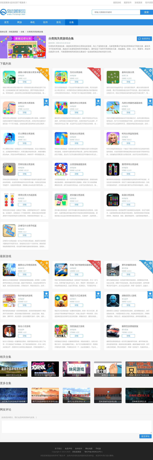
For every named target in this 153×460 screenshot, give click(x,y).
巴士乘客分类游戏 (26, 134)
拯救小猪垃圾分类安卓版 (29, 72)
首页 (6, 22)
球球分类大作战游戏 (27, 195)
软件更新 (149, 2)
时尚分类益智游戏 (130, 134)
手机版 (98, 449)
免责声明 (68, 449)
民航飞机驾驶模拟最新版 (81, 265)
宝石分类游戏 (76, 72)
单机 (32, 22)
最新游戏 (117, 2)
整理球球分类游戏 (130, 164)
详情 (24, 82)
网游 (19, 22)
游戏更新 (138, 2)
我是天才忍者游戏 (78, 295)
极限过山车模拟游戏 (27, 265)
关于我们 (58, 449)
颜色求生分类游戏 (78, 103)
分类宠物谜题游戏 (78, 164)
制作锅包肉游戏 (25, 295)
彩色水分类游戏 (77, 134)
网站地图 (88, 449)
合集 (71, 22)
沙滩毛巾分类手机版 (27, 226)
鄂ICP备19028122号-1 (93, 452)
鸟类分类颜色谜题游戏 (132, 103)
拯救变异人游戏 (129, 295)
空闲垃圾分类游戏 (26, 164)
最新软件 (128, 2)
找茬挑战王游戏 (77, 326)
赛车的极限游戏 (129, 265)
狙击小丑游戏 (24, 326)
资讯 (58, 22)
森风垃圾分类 (128, 72)
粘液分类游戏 (128, 195)
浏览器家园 (13, 32)
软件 (45, 22)
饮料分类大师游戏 (26, 103)
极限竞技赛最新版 (130, 326)
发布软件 (78, 449)
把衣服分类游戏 (77, 195)
